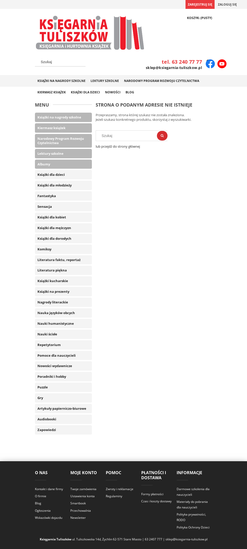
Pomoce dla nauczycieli (56, 355)
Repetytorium (49, 344)
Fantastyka (46, 196)
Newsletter (78, 518)
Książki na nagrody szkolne (59, 117)
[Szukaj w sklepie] (60, 61)
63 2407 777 (153, 539)
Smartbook (78, 503)
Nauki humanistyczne (55, 323)
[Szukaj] (162, 136)
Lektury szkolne (50, 153)
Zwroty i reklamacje (119, 489)
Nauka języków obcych (56, 313)
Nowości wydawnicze (54, 366)
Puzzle (42, 387)
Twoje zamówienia (83, 489)
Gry (40, 398)
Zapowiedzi (46, 429)
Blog (38, 503)
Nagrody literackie (52, 302)
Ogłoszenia (43, 510)
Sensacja (44, 206)
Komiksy (44, 249)
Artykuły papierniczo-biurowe (61, 408)
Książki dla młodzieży (54, 185)
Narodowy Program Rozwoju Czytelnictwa (60, 140)
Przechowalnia (80, 510)
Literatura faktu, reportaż (58, 260)
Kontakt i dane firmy (49, 489)
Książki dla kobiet (51, 217)
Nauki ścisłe (47, 334)
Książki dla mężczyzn (54, 228)
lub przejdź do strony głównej (118, 146)
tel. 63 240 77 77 (182, 61)
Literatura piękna (52, 270)
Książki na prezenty (53, 291)
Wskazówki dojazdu (48, 518)
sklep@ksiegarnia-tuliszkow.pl (174, 67)
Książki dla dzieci (51, 174)
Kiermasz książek (51, 128)
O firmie (40, 496)
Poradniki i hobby (51, 376)
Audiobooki (46, 419)
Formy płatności (152, 494)
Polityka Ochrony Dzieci (193, 527)
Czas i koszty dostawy (156, 501)
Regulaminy (114, 496)
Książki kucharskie (52, 281)
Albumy (43, 164)
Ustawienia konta (82, 496)
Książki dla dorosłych (54, 238)
